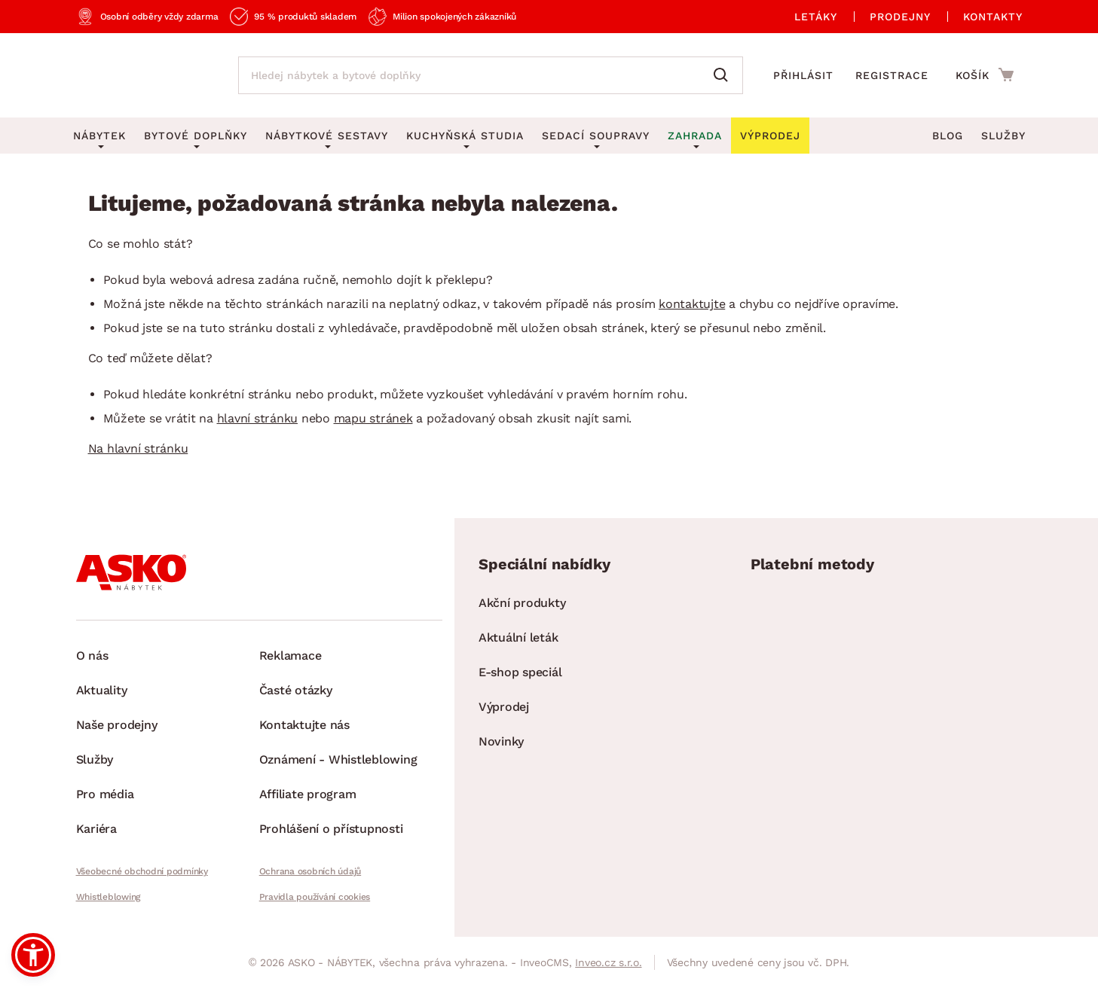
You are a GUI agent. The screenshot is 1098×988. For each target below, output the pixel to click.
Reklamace (290, 655)
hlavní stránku (257, 418)
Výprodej (504, 707)
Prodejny (900, 16)
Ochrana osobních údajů (310, 871)
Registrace (891, 75)
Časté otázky (295, 690)
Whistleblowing (108, 897)
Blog (947, 136)
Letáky (815, 16)
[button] (33, 955)
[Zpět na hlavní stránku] (142, 75)
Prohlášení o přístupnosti (331, 829)
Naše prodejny (117, 725)
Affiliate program (307, 794)
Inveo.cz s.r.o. (608, 962)
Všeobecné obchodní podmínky (142, 871)
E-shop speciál (520, 672)
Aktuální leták (518, 637)
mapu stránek (373, 418)
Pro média (105, 794)
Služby (1003, 136)
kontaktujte (692, 304)
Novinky (501, 741)
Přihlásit (803, 75)
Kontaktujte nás (304, 725)
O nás (92, 655)
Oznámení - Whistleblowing (338, 759)
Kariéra (96, 829)
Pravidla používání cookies (315, 897)
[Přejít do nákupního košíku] (985, 74)
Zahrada (695, 136)
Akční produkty (522, 603)
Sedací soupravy (596, 136)
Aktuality (101, 690)
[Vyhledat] (724, 75)
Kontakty (993, 16)
